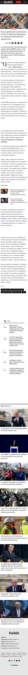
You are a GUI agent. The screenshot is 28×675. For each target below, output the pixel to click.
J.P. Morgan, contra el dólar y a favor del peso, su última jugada (16, 362)
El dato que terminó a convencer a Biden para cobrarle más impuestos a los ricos (18, 201)
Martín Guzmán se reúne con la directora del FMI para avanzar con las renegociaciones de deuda (18, 192)
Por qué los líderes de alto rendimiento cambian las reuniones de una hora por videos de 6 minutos (16, 371)
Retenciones (16, 292)
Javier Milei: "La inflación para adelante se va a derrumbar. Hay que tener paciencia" (14, 456)
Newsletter (8, 653)
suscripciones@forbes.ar (12, 646)
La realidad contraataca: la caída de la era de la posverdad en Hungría (13, 483)
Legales (20, 654)
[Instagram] (14, 661)
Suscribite (18, 2)
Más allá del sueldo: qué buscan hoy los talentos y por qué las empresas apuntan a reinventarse (16, 353)
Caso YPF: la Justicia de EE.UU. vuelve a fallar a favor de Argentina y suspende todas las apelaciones (14, 510)
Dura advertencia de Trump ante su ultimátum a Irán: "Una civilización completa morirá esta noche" (12, 622)
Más (15, 321)
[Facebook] (9, 661)
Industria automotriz (17, 289)
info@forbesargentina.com (10, 641)
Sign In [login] (25, 2)
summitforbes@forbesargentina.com (11, 643)
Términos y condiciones (12, 654)
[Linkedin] (19, 661)
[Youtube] (17, 661)
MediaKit (3, 653)
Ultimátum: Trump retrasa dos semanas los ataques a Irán (11, 595)
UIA (24, 292)
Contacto (14, 653)
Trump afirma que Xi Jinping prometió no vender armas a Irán (14, 429)
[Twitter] (12, 661)
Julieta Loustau (6, 292)
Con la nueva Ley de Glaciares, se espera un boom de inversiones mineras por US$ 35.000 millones (14, 538)
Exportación (5, 289)
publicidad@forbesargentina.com (12, 639)
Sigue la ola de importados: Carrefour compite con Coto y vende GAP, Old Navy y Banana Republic (16, 329)
